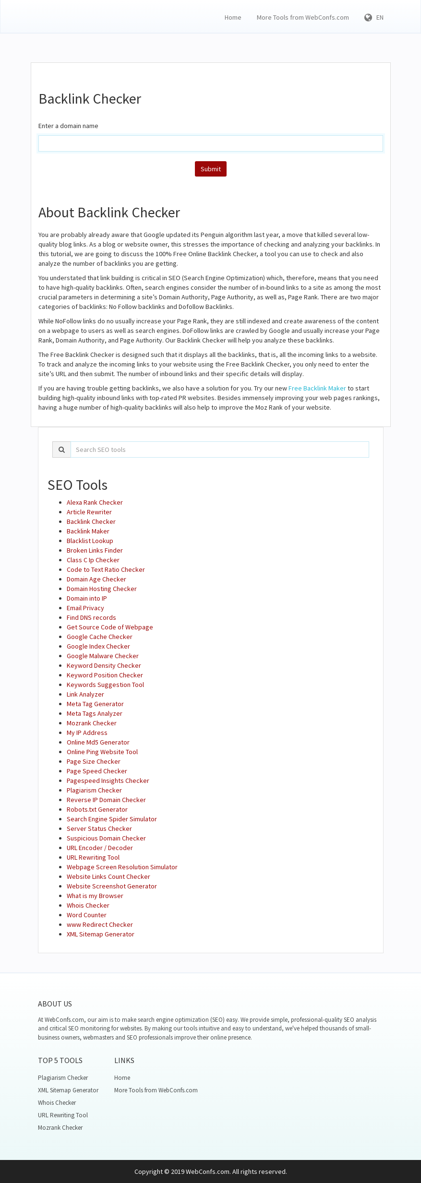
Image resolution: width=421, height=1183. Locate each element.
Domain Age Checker (96, 579)
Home (233, 17)
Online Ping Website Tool (102, 751)
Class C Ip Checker (93, 560)
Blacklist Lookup (90, 540)
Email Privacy (85, 607)
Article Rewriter (89, 512)
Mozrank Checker (92, 723)
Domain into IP (87, 598)
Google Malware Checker (103, 655)
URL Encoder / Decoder (100, 847)
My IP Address (87, 732)
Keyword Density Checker (104, 665)
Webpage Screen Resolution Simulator (122, 867)
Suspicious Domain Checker (106, 838)
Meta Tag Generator (95, 703)
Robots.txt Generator (97, 809)
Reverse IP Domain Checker (106, 799)
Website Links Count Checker (108, 876)
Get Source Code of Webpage (110, 627)
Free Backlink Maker (317, 388)
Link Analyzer (85, 694)
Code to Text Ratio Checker (106, 569)
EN (374, 17)
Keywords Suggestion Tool (105, 684)
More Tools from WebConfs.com (303, 17)
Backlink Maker (88, 531)
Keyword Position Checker (105, 675)
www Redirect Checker (100, 924)
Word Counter (87, 915)
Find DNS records (91, 617)
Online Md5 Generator (98, 742)
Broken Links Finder (95, 550)
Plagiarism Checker (94, 790)
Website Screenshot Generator (112, 886)
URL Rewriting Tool (93, 857)
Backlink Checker (91, 521)
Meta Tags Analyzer (94, 713)
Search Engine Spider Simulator (112, 819)
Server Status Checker (99, 828)
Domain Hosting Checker (102, 588)
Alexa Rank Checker (95, 502)
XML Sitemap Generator (100, 934)
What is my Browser (95, 895)
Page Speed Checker (97, 771)
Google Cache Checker (99, 636)
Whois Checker (88, 905)
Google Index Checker (98, 646)
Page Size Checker (93, 761)
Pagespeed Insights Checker (108, 780)
